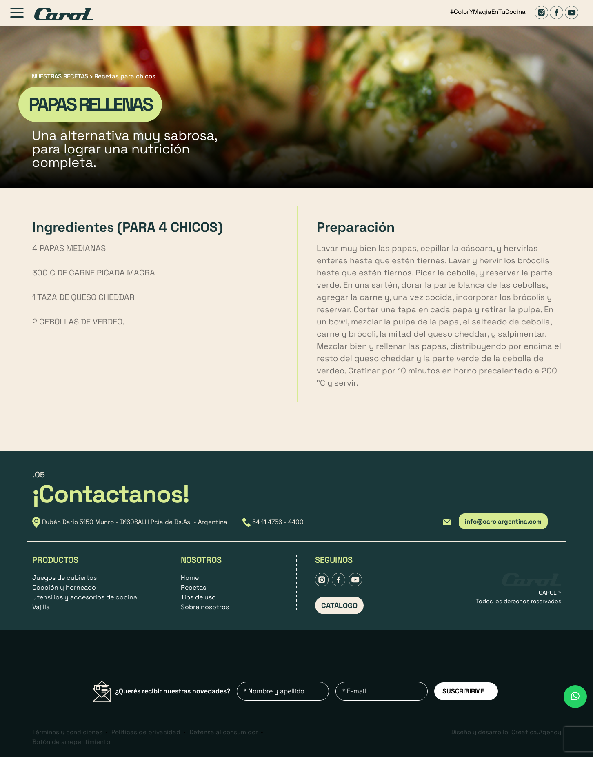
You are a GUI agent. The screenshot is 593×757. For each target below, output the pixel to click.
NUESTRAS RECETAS (60, 76)
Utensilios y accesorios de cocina (84, 597)
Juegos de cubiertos (64, 577)
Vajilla (41, 607)
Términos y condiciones (67, 732)
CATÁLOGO (339, 605)
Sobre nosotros (205, 607)
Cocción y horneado (64, 587)
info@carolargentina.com (503, 521)
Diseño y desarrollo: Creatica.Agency (506, 732)
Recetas (193, 587)
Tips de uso (198, 597)
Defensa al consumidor (223, 732)
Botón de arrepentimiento (71, 742)
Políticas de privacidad (145, 732)
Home (190, 577)
